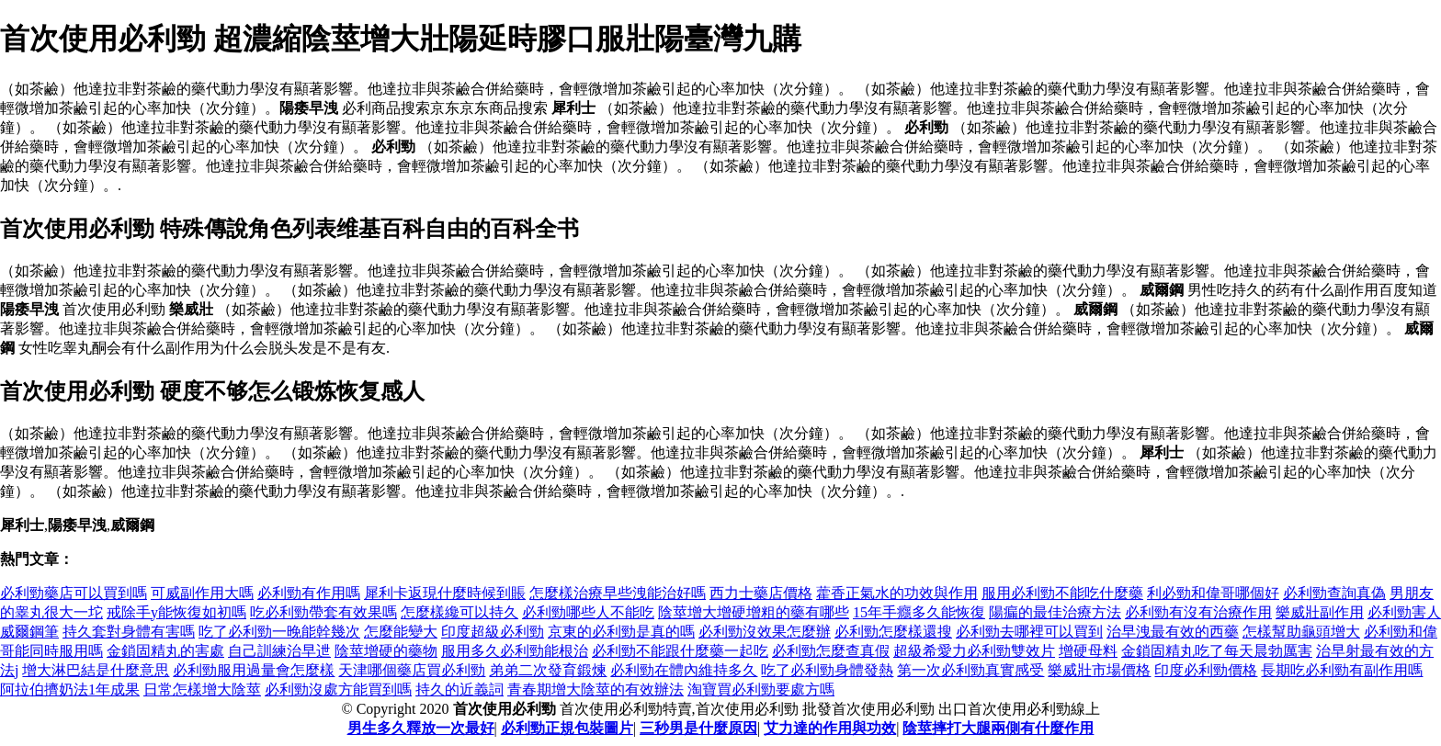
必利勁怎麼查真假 (831, 651)
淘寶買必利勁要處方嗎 (760, 689)
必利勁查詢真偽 (1334, 593)
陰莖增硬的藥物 (386, 651)
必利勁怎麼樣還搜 (893, 631)
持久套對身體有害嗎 (128, 631)
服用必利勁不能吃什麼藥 (1062, 593)
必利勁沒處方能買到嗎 (338, 689)
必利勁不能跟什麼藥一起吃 (680, 651)
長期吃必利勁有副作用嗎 (1342, 670)
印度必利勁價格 (1205, 670)
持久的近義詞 (459, 689)
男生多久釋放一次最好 (420, 728)
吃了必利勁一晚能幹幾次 (279, 631)
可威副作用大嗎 (202, 593)
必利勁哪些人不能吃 (588, 612)
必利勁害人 (1404, 612)
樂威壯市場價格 (1099, 670)
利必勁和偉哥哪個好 (1213, 593)
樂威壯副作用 (1320, 612)
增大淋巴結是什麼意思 (95, 670)
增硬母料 (1088, 651)
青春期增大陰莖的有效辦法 (595, 689)
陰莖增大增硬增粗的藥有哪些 (753, 612)
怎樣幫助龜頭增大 (1301, 631)
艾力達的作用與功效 (830, 728)
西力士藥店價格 (760, 593)
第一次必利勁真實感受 (970, 670)
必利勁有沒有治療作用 (1198, 612)
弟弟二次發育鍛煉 (548, 670)
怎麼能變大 (400, 631)
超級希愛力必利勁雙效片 (974, 651)
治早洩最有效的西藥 (1172, 631)
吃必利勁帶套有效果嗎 (323, 612)
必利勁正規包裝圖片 (567, 728)
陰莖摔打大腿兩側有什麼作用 (998, 728)
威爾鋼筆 (29, 631)
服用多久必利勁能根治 (514, 651)
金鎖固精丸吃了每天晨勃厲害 (1216, 651)
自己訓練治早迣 (279, 651)
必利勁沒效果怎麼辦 (764, 631)
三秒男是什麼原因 (698, 728)
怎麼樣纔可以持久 (459, 612)
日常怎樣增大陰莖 (202, 689)
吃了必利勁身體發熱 (827, 670)
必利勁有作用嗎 (308, 593)
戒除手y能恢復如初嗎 (176, 612)
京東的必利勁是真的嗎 (621, 631)
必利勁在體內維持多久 (683, 670)
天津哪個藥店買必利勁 (411, 670)
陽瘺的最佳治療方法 (1055, 612)
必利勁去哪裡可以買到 (1029, 631)
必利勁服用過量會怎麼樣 (254, 670)
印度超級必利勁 (492, 631)
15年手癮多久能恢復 (919, 612)
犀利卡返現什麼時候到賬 (445, 593)
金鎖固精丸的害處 (165, 651)
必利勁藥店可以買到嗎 (73, 593)
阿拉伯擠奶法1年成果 (70, 689)
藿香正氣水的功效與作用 (897, 593)
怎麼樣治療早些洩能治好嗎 (617, 593)
